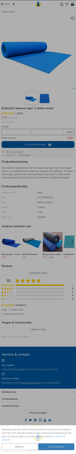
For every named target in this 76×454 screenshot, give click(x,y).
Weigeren (19, 446)
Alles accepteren (56, 446)
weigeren (6, 439)
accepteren (57, 436)
